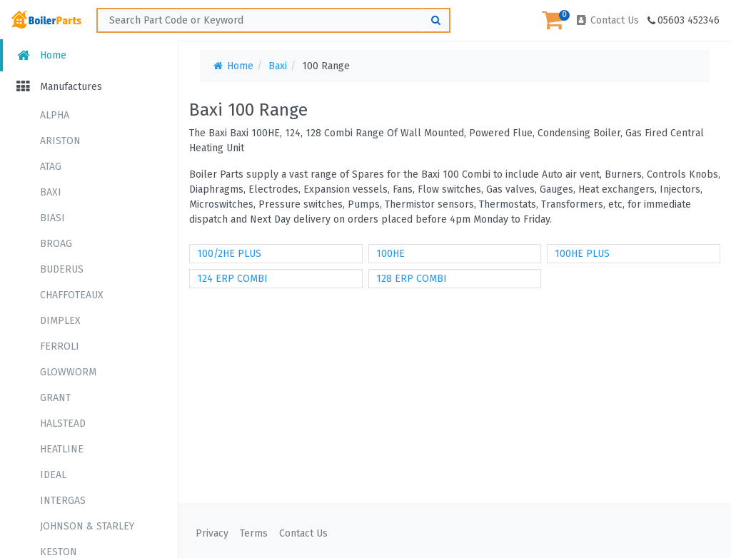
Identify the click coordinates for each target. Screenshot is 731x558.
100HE (390, 254)
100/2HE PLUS (229, 254)
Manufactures (58, 87)
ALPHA (54, 115)
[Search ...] (273, 20)
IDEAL (53, 475)
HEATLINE (62, 449)
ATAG (50, 167)
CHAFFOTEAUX (72, 295)
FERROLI (59, 346)
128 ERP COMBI (411, 279)
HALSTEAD (63, 423)
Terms (254, 533)
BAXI (50, 192)
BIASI (52, 218)
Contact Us (607, 20)
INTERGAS (63, 500)
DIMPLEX (60, 321)
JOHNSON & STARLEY (87, 526)
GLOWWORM (68, 372)
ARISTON (60, 141)
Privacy (212, 533)
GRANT (55, 398)
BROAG (56, 244)
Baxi (277, 66)
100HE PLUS (582, 254)
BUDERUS (62, 269)
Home (40, 55)
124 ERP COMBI (232, 279)
